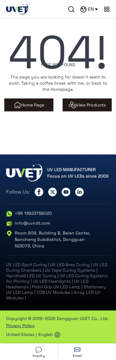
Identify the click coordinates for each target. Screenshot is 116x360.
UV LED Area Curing (70, 264)
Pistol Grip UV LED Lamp (56, 287)
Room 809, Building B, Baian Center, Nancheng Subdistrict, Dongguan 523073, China (48, 239)
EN (89, 9)
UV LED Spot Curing (26, 264)
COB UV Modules (53, 292)
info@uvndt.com (28, 223)
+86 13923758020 (29, 213)
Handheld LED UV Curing (31, 275)
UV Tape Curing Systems (70, 270)
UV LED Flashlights (52, 281)
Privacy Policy (20, 325)
